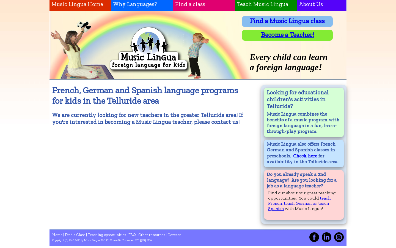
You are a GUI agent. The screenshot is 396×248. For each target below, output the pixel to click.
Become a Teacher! (287, 35)
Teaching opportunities (107, 234)
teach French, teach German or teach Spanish (299, 203)
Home (57, 234)
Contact (174, 234)
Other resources (152, 234)
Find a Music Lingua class (287, 21)
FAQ (132, 234)
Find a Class (75, 234)
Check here (305, 156)
